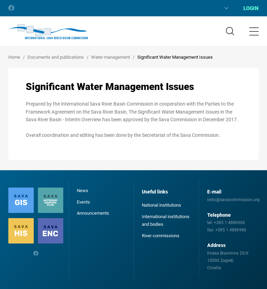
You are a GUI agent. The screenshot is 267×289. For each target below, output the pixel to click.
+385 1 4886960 (229, 222)
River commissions (160, 235)
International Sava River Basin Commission (48, 32)
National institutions (161, 205)
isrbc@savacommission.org (233, 199)
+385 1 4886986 (230, 230)
